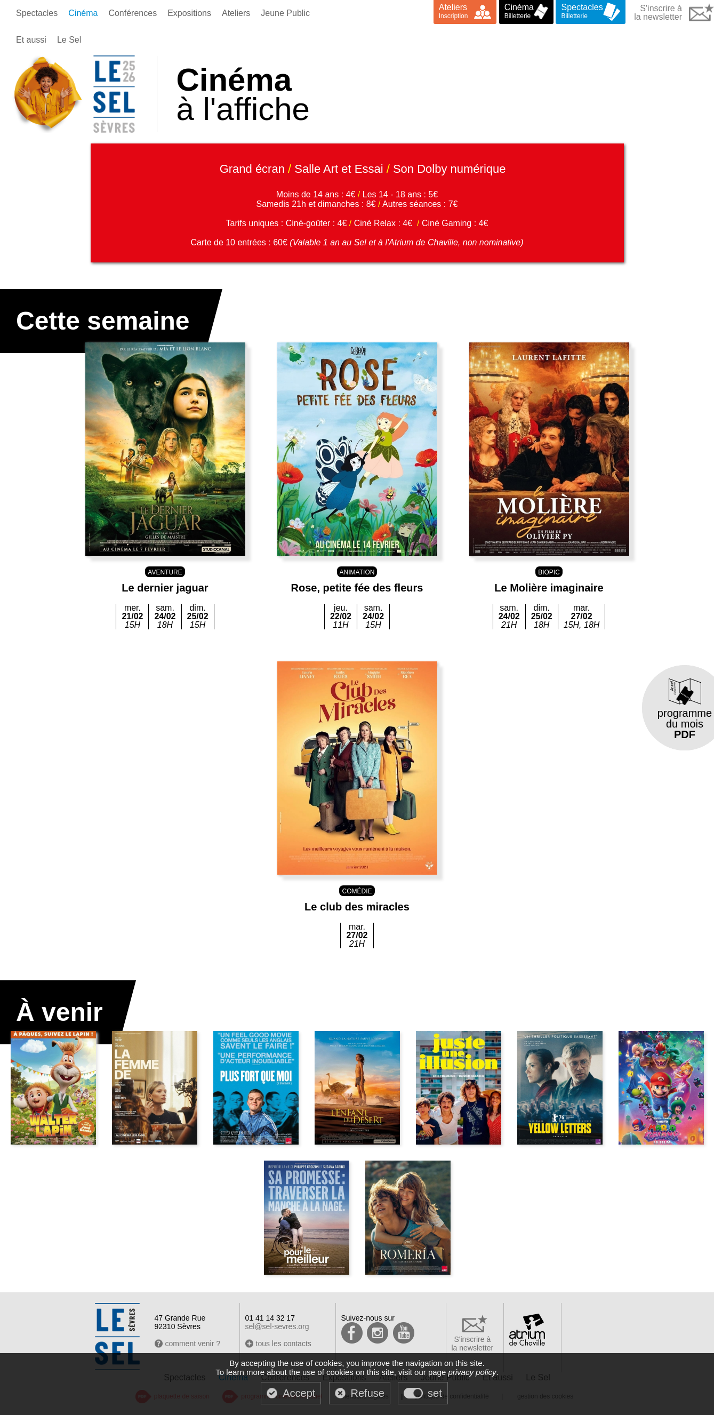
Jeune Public (285, 13)
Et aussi (31, 39)
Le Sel (69, 39)
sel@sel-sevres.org (277, 1326)
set (435, 1393)
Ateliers (236, 13)
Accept (299, 1393)
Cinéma (83, 13)
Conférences (132, 13)
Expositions (189, 13)
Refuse (367, 1393)
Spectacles (37, 13)
